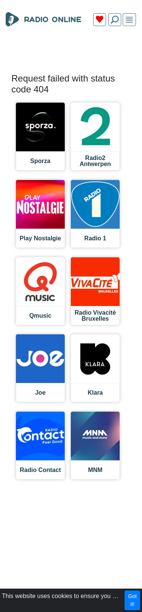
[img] (129, 19)
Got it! (132, 600)
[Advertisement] (71, 50)
